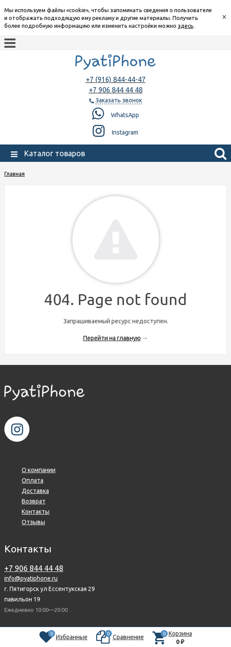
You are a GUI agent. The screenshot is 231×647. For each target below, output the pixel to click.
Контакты (35, 511)
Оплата (32, 480)
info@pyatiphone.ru (31, 578)
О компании (38, 469)
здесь (185, 26)
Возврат (34, 501)
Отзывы (33, 522)
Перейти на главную (112, 338)
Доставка (35, 490)
